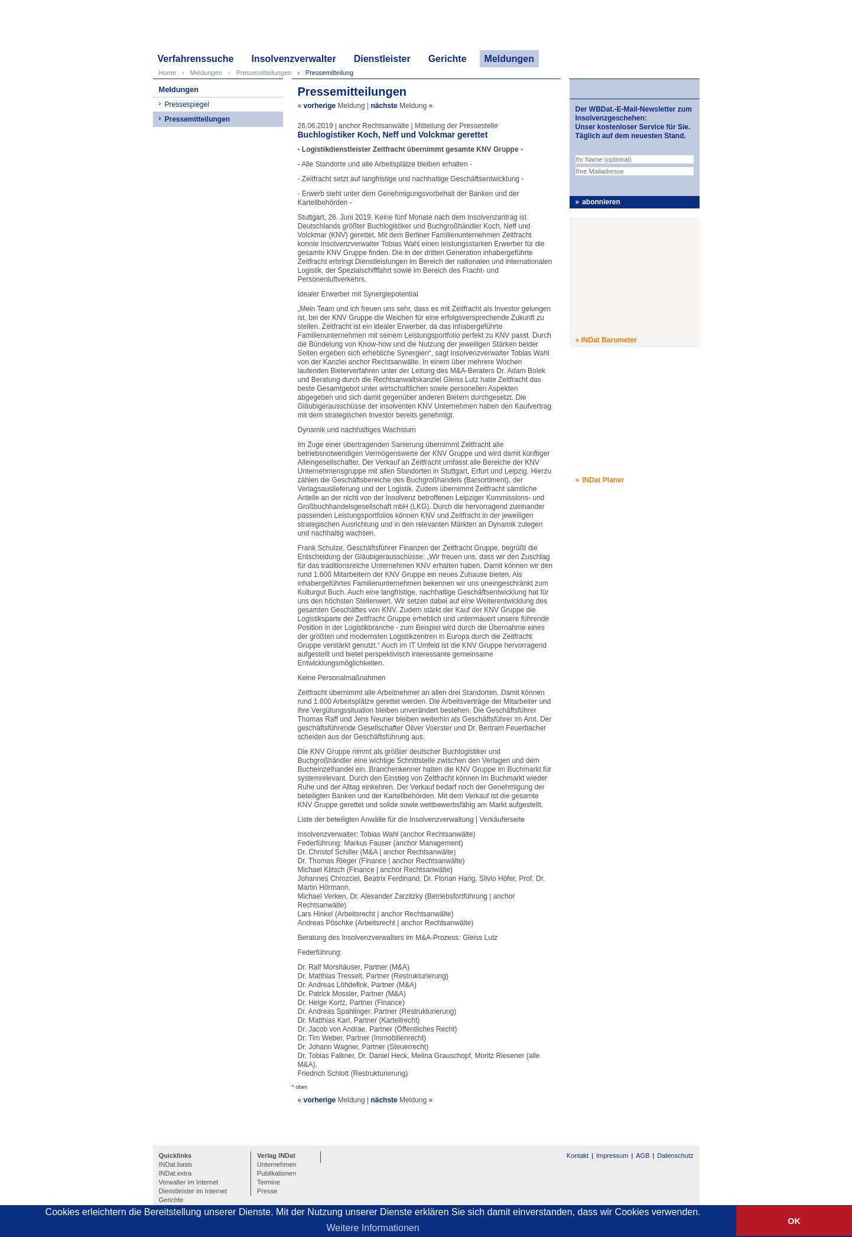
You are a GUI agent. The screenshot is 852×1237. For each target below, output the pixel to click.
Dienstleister (382, 59)
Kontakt (577, 1155)
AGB (642, 1155)
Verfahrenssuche (196, 59)
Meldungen (509, 59)
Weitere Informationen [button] (373, 1228)
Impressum (612, 1155)
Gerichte (447, 59)
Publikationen (276, 1173)
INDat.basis (176, 1164)
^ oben (300, 1087)
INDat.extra (175, 1173)
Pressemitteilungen (197, 119)
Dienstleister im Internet (193, 1190)
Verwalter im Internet (189, 1182)
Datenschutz (675, 1155)
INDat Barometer (609, 340)
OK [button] (794, 1221)
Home (167, 72)
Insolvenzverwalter (293, 59)
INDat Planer (603, 480)
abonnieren (601, 202)
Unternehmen (277, 1164)
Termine (268, 1182)
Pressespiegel (187, 104)
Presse (267, 1190)
